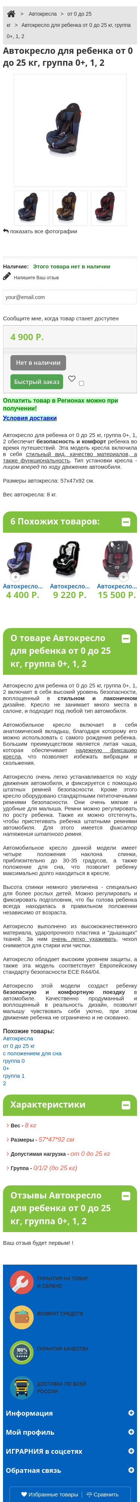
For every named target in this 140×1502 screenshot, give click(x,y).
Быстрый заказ (36, 382)
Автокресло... (23, 586)
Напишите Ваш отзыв (31, 276)
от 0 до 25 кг (19, 1046)
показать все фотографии (43, 231)
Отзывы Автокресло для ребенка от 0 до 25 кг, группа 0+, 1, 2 (70, 1208)
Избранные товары (49, 1494)
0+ (6, 1068)
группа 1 (14, 1075)
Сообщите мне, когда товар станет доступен (61, 318)
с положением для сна (32, 1053)
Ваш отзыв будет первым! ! (38, 1243)
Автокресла (43, 14)
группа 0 (14, 1061)
